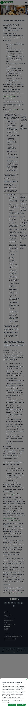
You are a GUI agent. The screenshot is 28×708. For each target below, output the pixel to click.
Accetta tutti (21, 704)
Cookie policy (8, 702)
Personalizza (12, 704)
